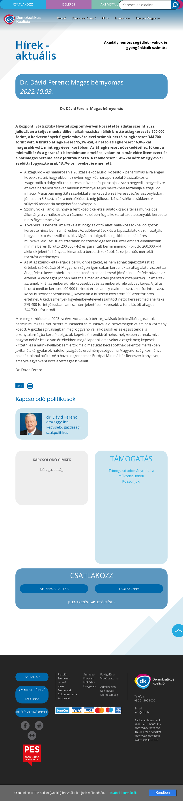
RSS (19, 386)
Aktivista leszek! (114, 4)
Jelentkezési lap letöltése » (91, 602)
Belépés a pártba (54, 589)
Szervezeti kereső (84, 18)
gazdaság (55, 469)
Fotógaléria (107, 674)
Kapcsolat (64, 698)
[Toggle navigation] (6, 32)
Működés (89, 682)
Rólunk (61, 18)
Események (122, 18)
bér (43, 469)
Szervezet (89, 674)
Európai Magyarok (148, 18)
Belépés (68, 4)
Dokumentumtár (68, 694)
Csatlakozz (23, 4)
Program (88, 678)
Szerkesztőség (109, 695)
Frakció (62, 674)
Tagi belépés (129, 589)
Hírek (105, 18)
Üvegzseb (89, 686)
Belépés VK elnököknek (32, 712)
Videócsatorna (109, 678)
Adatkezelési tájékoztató (108, 689)
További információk (123, 793)
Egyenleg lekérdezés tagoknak (32, 694)
